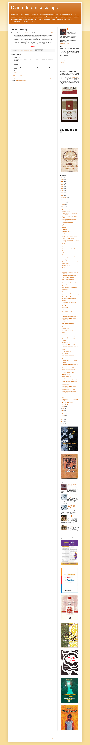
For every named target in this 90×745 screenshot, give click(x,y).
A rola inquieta (65, 353)
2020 (62, 177)
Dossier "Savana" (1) (66, 376)
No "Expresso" (65, 269)
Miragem (64, 300)
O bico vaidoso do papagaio (68, 277)
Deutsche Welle (75, 77)
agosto (63, 204)
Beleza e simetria (65, 334)
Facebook (63, 64)
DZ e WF (64, 305)
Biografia (63, 67)
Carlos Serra (71, 29)
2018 (62, 181)
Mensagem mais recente (16, 78)
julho (63, 206)
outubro (64, 201)
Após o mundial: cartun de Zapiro (69, 235)
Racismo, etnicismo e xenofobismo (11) (70, 346)
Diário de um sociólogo (34, 7)
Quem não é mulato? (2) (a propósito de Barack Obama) (72, 506)
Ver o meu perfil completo (65, 43)
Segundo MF (64, 246)
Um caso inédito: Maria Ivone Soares (72, 526)
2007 (62, 421)
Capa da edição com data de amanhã (70, 261)
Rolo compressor (65, 384)
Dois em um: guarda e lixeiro (68, 238)
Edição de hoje (65, 289)
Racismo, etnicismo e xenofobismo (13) (70, 316)
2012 (62, 192)
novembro (64, 199)
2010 (62, 195)
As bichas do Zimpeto (66, 231)
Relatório (64, 270)
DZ (62, 254)
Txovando (64, 362)
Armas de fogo (65, 307)
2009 (62, 418)
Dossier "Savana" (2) (66, 351)
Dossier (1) (64, 229)
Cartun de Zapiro (65, 328)
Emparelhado (65, 224)
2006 (62, 423)
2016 (62, 184)
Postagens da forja (66, 326)
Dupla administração (66, 313)
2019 (62, 179)
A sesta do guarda (66, 374)
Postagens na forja (66, 211)
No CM (63, 243)
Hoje (63, 252)
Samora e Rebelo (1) (66, 296)
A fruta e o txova (65, 347)
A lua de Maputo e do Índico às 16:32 (69, 379)
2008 (62, 419)
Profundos (64, 225)
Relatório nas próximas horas (68, 279)
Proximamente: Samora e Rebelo (69, 302)
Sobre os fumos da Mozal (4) (68, 323)
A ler (63, 281)
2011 (62, 193)
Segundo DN (64, 245)
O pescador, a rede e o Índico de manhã (70, 294)
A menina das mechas (66, 366)
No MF (63, 267)
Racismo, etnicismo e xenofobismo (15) (70, 275)
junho (63, 406)
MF (62, 291)
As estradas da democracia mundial (69, 236)
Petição (63, 357)
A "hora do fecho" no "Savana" (68, 248)
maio (63, 408)
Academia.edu (64, 60)
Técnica (63, 321)
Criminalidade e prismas (67, 311)
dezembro (64, 197)
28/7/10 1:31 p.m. (18, 72)
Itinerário (64, 227)
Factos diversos (65, 394)
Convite (63, 349)
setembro (64, 202)
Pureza (63, 250)
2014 (62, 188)
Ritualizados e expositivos (67, 222)
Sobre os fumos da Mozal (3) (68, 355)
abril (63, 410)
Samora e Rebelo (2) (66, 293)
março (63, 412)
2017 (62, 183)
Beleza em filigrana (66, 314)
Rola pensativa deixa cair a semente (69, 209)
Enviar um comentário (17, 75)
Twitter (62, 62)
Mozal (63, 332)
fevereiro (64, 413)
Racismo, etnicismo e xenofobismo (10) (70, 364)
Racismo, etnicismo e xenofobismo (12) (70, 338)
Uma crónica (64, 396)
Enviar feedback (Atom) (21, 80)
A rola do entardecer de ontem (68, 344)
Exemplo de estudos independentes (69, 360)
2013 (62, 190)
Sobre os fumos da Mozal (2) (68, 367)
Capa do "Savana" (66, 404)
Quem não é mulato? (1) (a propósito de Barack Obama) (72, 496)
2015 (62, 186)
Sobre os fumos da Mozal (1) (68, 372)
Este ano (64, 340)
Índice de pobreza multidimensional (69, 287)
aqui (64, 83)
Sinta (63, 208)
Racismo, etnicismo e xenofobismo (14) (70, 298)
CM (62, 309)
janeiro (63, 415)
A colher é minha (65, 263)
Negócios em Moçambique (67, 330)
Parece (63, 397)
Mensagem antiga (51, 78)
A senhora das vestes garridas (68, 389)
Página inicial (34, 78)
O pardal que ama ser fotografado (69, 325)
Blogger (52, 738)
